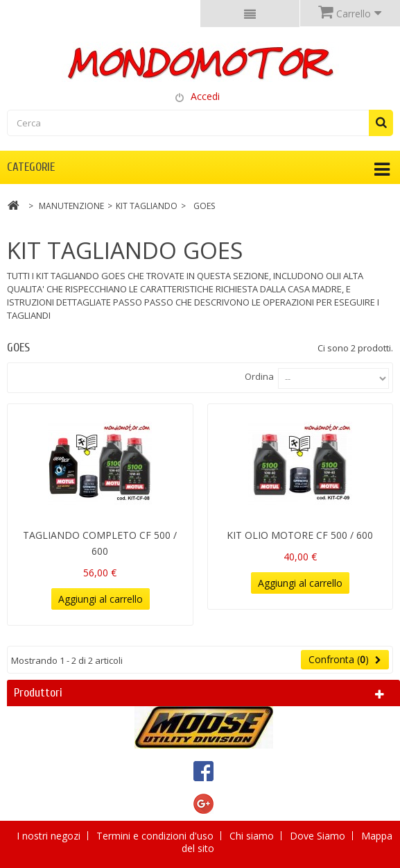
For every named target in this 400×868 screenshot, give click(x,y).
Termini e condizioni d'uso (156, 835)
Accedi (205, 96)
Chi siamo (253, 835)
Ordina (259, 376)
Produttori (38, 692)
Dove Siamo (319, 835)
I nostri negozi (50, 835)
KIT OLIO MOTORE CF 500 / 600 (300, 535)
